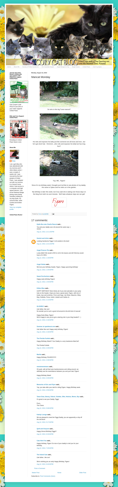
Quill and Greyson (43, 429)
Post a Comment (39, 468)
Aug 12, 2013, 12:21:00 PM (45, 244)
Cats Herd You (42, 441)
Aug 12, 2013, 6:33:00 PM (45, 434)
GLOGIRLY (40, 306)
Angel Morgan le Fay (63, 67)
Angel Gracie (76, 67)
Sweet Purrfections (43, 276)
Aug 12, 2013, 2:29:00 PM (45, 348)
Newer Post (35, 472)
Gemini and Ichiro (43, 238)
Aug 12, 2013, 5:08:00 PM (45, 408)
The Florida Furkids (43, 338)
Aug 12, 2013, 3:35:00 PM (45, 378)
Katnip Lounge (42, 414)
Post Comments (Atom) (47, 476)
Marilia (39, 354)
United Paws (86, 67)
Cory (13, 161)
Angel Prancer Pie (43, 250)
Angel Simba (41, 264)
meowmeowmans (43, 366)
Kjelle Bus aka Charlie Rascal (47, 224)
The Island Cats (42, 455)
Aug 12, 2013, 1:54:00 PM (45, 282)
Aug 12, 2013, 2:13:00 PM (45, 300)
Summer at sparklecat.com (46, 326)
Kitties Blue (41, 288)
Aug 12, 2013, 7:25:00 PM (45, 448)
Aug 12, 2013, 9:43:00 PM (45, 464)
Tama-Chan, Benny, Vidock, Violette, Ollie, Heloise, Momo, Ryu (58, 396)
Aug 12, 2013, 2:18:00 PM (45, 320)
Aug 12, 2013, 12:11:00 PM (45, 232)
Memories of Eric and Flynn (46, 384)
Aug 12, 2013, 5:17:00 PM (45, 422)
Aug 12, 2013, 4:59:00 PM (45, 390)
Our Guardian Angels (48, 67)
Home (9, 67)
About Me (16, 67)
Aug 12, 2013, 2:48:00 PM (45, 360)
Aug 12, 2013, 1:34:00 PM (45, 270)
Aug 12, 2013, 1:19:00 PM (45, 258)
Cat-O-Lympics (97, 67)
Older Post (82, 472)
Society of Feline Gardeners (30, 67)
